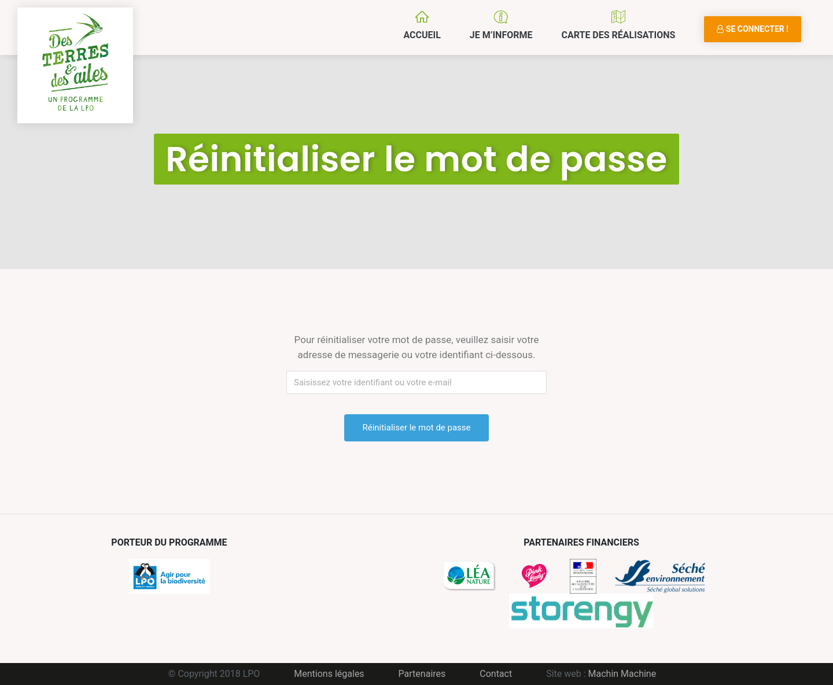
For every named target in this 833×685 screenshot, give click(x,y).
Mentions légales (329, 673)
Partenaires (422, 673)
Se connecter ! (752, 29)
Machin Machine (622, 673)
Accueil (421, 35)
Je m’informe (501, 35)
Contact (496, 673)
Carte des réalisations (618, 35)
